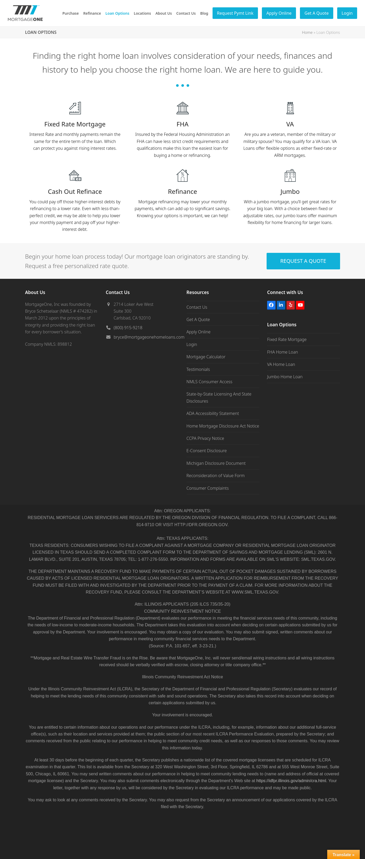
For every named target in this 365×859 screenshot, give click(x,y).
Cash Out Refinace (75, 191)
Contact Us (197, 307)
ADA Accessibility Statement (213, 413)
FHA (183, 124)
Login (192, 344)
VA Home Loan (281, 364)
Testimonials (198, 369)
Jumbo (290, 191)
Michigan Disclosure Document (216, 463)
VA (290, 124)
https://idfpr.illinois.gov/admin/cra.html (291, 780)
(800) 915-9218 (128, 327)
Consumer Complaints (208, 488)
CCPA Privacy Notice (205, 438)
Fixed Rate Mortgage (75, 124)
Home (307, 32)
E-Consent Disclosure (207, 450)
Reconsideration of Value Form (216, 475)
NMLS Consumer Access (209, 382)
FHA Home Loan (282, 352)
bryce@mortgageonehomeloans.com (149, 337)
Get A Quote (198, 319)
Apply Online (199, 332)
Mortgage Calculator (206, 357)
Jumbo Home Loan (285, 377)
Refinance (182, 191)
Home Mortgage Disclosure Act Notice (223, 426)
